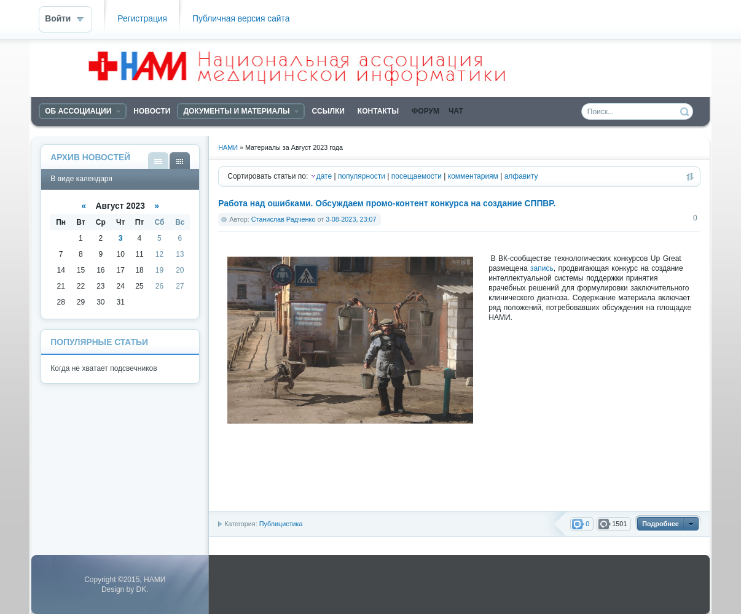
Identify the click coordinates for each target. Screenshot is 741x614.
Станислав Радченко (283, 219)
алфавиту (521, 176)
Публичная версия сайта (240, 18)
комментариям (473, 176)
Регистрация (142, 18)
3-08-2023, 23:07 (351, 219)
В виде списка (158, 160)
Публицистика (281, 523)
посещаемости (416, 176)
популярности (361, 176)
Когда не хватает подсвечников (103, 368)
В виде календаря (180, 160)
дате (324, 176)
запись (542, 268)
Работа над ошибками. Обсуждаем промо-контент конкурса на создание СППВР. (386, 203)
